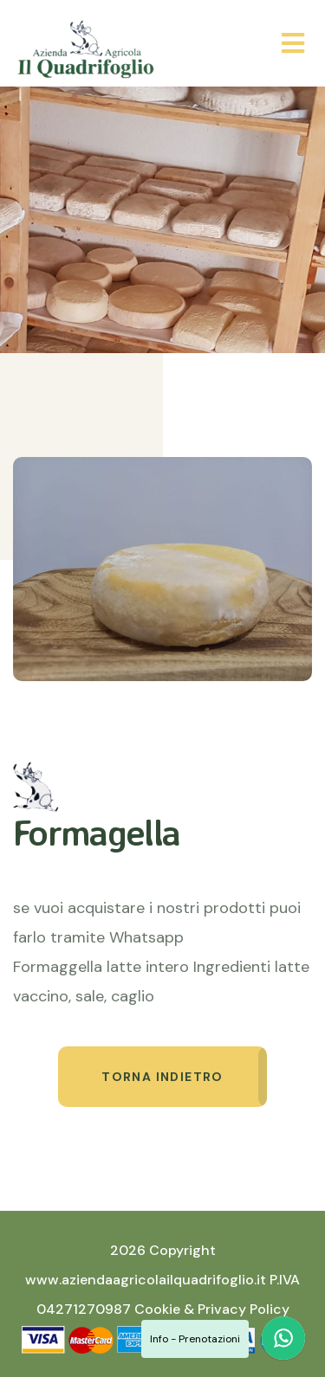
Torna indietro (162, 1076)
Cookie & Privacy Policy (211, 1309)
